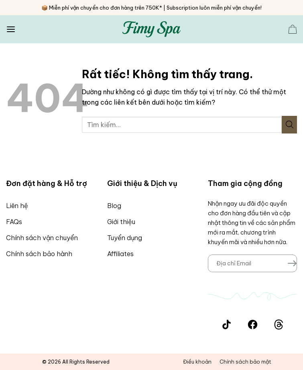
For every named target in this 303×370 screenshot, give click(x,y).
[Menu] (11, 29)
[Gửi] (289, 124)
